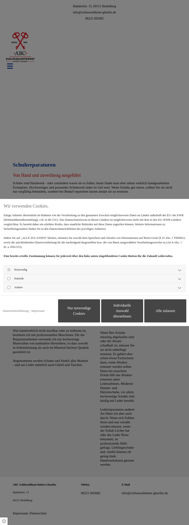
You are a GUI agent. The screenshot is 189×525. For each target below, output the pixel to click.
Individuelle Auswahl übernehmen (122, 310)
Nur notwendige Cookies (79, 310)
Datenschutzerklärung (16, 310)
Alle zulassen (165, 311)
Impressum (38, 310)
